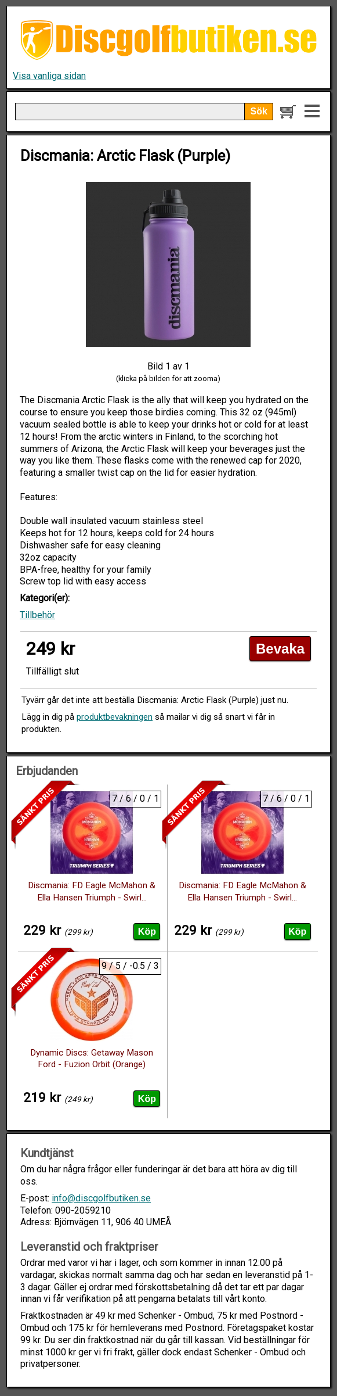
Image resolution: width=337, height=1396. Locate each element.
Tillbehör (37, 614)
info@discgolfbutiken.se (101, 1198)
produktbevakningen (115, 717)
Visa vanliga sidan (49, 75)
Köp (147, 931)
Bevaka (280, 648)
